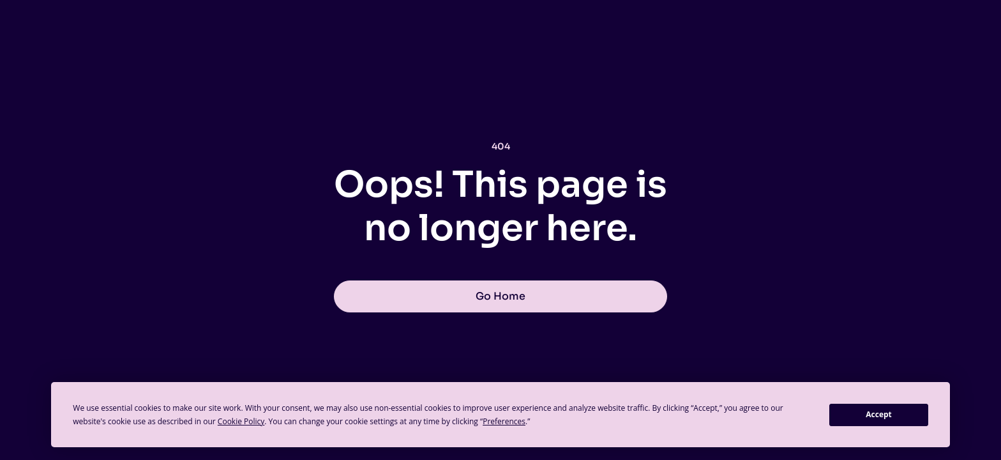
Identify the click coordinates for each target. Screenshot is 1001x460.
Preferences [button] (504, 421)
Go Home (500, 296)
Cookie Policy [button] (241, 421)
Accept (879, 414)
